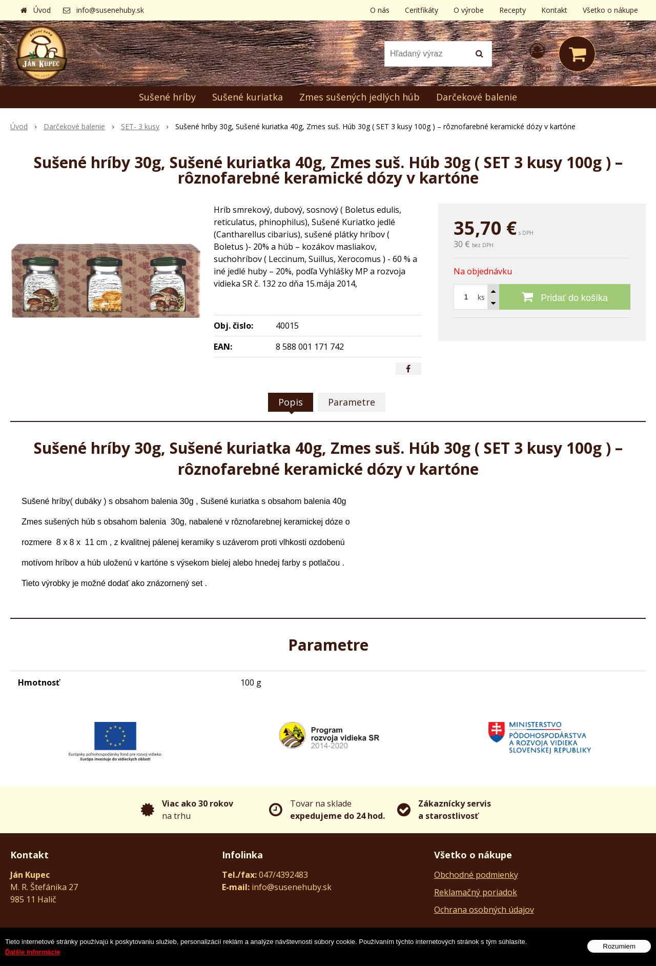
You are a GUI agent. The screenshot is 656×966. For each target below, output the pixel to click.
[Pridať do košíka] (564, 297)
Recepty (512, 10)
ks (481, 297)
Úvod (42, 10)
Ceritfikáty (421, 10)
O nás (379, 10)
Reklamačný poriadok (475, 892)
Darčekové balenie (476, 97)
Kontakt (554, 10)
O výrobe (469, 10)
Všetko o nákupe (610, 10)
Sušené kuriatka (247, 97)
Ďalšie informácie (32, 959)
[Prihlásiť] (537, 56)
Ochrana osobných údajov (484, 909)
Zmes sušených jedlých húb (359, 97)
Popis (290, 402)
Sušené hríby (167, 97)
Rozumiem (619, 953)
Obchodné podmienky (476, 874)
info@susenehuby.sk (110, 10)
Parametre (351, 402)
